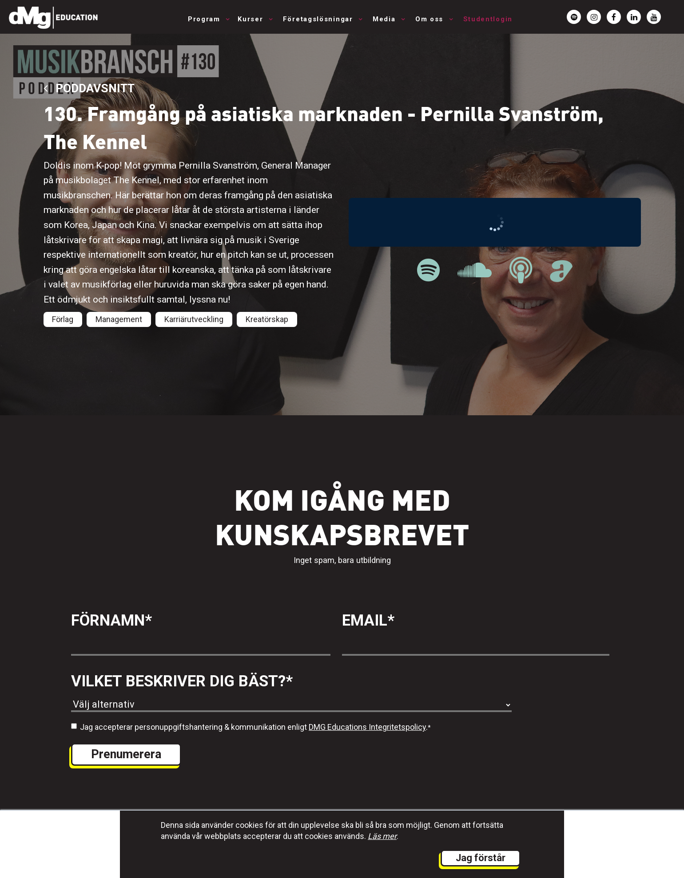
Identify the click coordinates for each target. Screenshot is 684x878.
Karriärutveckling (193, 319)
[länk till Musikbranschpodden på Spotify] (428, 270)
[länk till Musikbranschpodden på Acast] (561, 277)
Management (118, 319)
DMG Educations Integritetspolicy (367, 727)
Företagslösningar (319, 19)
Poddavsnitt (89, 88)
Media (385, 19)
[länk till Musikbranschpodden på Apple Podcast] (520, 270)
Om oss (430, 19)
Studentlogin (488, 19)
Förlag (62, 319)
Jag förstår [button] (480, 857)
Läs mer (382, 836)
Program (205, 19)
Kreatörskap (267, 319)
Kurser (252, 19)
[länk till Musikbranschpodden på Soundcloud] (474, 270)
